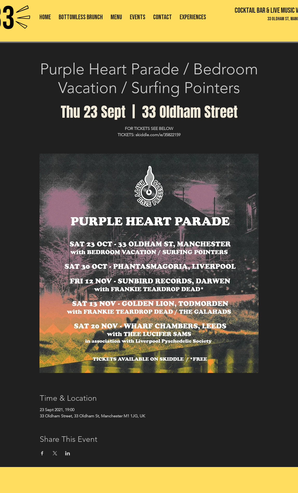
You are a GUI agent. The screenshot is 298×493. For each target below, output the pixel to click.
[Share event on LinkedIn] (67, 453)
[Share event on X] (54, 453)
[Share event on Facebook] (42, 453)
